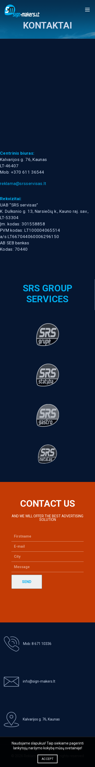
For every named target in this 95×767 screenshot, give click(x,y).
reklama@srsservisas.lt (23, 183)
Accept (47, 759)
